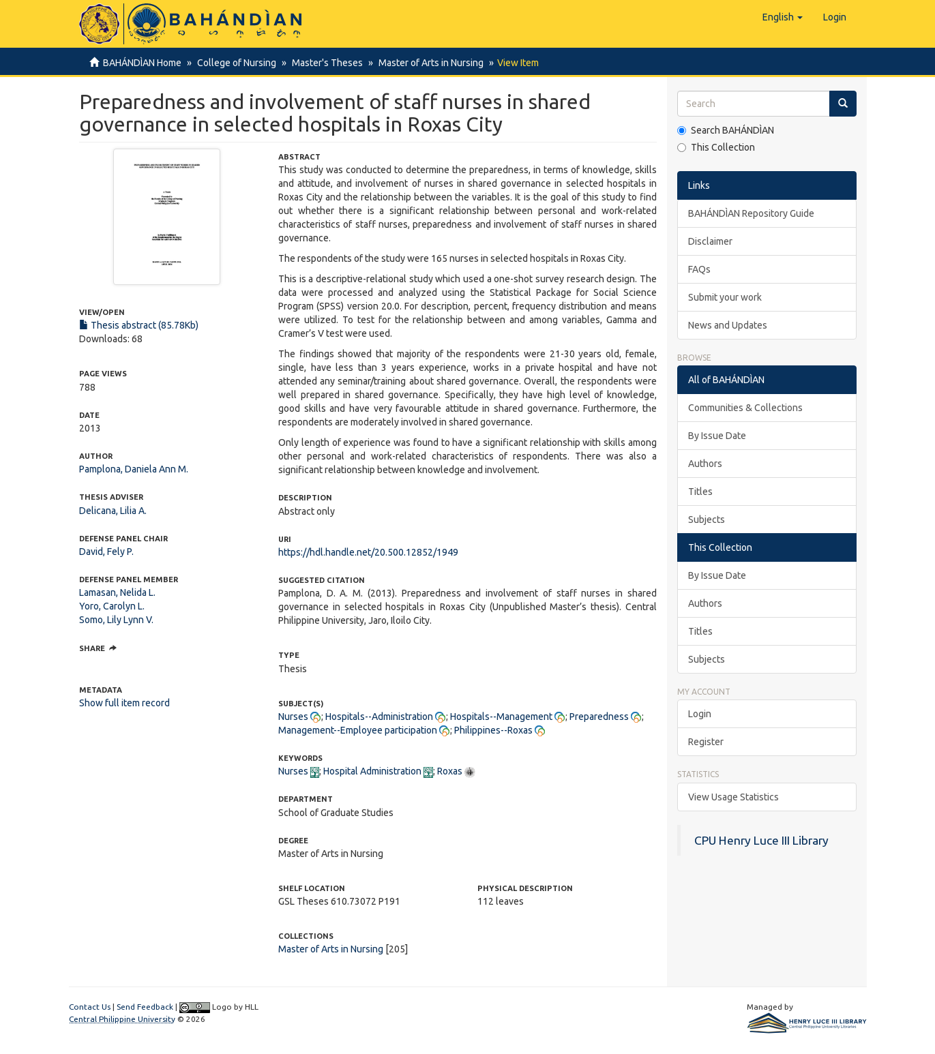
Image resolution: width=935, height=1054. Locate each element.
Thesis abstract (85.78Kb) (138, 325)
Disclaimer (710, 241)
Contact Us (89, 1006)
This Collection (716, 147)
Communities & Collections (745, 407)
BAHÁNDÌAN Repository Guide (751, 213)
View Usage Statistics (733, 797)
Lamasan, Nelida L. (117, 592)
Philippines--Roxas (493, 730)
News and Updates (727, 325)
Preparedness (599, 716)
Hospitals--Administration (379, 716)
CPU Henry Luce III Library (761, 840)
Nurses (293, 716)
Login (699, 713)
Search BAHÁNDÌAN (725, 130)
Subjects (706, 519)
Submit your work (725, 297)
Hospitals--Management (501, 716)
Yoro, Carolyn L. (112, 606)
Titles (700, 491)
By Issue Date (717, 435)
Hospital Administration (372, 771)
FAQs (699, 269)
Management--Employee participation (357, 730)
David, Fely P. (106, 551)
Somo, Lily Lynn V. (116, 619)
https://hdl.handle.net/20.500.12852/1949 (368, 552)
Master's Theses (323, 62)
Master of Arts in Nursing (424, 62)
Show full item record (124, 702)
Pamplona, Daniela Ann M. (133, 469)
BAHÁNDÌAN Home (142, 62)
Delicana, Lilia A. (113, 510)
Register (706, 741)
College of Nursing (234, 62)
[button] (782, 17)
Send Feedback (145, 1006)
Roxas (449, 771)
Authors (705, 463)
